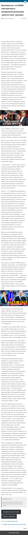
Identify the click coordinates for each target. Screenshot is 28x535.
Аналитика (9, 521)
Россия (21, 524)
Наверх (25, 528)
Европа (14, 524)
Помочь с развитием (9, 516)
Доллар (9, 524)
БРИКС (5, 524)
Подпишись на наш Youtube (11, 512)
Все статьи (15, 521)
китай (17, 524)
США (24, 524)
